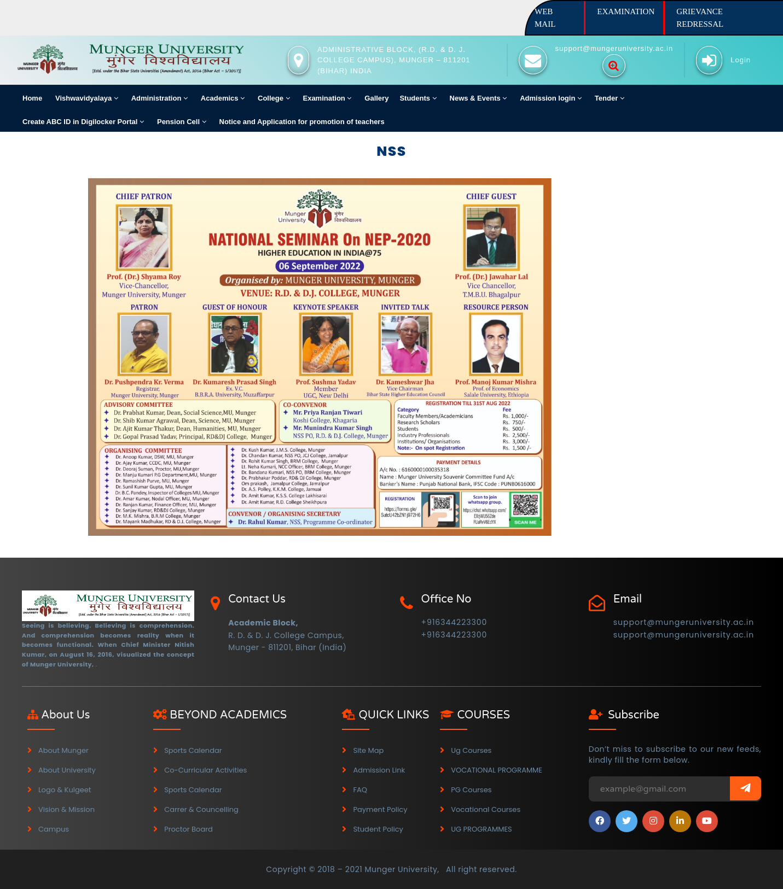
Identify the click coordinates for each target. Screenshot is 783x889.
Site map (368, 750)
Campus (53, 829)
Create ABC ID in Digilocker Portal (83, 122)
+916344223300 (454, 622)
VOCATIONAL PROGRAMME (496, 770)
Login (740, 60)
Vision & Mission (66, 809)
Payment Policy (380, 809)
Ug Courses (471, 750)
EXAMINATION (625, 11)
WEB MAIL (545, 17)
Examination (327, 98)
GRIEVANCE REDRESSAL (699, 17)
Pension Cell (181, 122)
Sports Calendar (193, 750)
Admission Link (379, 770)
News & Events (478, 98)
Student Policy (378, 829)
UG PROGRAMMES (481, 829)
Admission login (551, 98)
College (274, 98)
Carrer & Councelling (201, 809)
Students (417, 98)
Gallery (376, 98)
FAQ (360, 790)
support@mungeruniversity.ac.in (683, 622)
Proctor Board (188, 829)
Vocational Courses (485, 809)
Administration (159, 98)
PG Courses (471, 790)
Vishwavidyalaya (86, 98)
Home (32, 98)
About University (67, 770)
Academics (223, 98)
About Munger (63, 750)
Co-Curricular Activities (205, 770)
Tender (609, 98)
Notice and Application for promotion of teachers (302, 122)
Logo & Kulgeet (64, 790)
